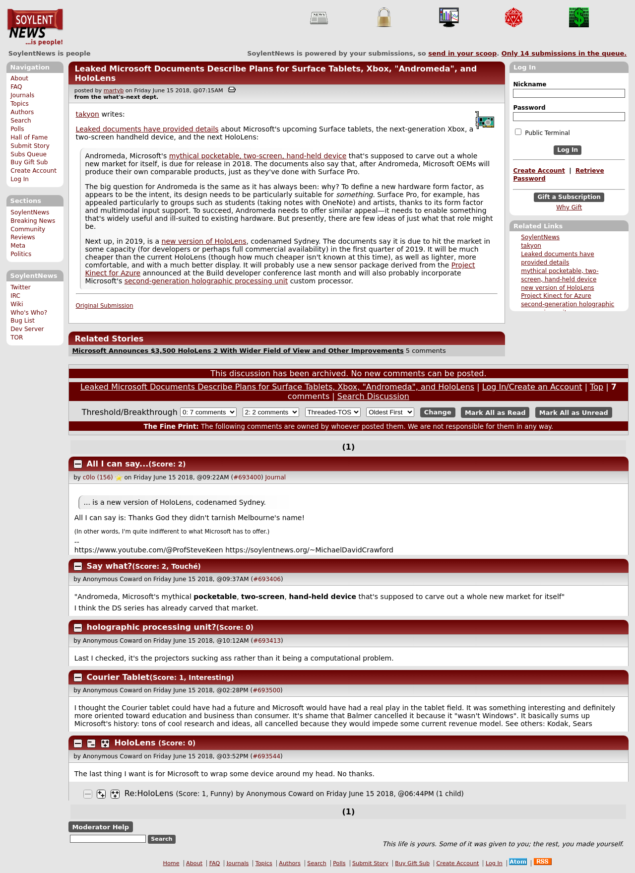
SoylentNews (35, 27)
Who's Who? (28, 312)
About (19, 78)
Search (20, 120)
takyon (531, 245)
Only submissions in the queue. (564, 53)
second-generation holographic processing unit (206, 281)
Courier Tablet (118, 677)
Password (529, 107)
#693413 (267, 640)
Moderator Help (100, 827)
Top (596, 387)
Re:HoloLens (149, 793)
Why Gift (569, 207)
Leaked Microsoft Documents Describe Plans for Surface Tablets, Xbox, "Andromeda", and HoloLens (277, 387)
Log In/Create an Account (532, 387)
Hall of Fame (29, 137)
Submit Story (30, 145)
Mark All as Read (495, 412)
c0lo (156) (98, 477)
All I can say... (118, 464)
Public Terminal (542, 132)
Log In (19, 179)
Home (171, 863)
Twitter (20, 287)
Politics (20, 254)
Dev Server (27, 329)
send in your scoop (462, 53)
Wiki (16, 304)
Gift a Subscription (569, 197)
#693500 (266, 690)
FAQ (16, 86)
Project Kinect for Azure (556, 295)
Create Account (33, 170)
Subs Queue (28, 154)
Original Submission (104, 305)
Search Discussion (373, 396)
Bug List (22, 320)
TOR (16, 337)
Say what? (109, 566)
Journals (22, 95)
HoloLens (135, 742)
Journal (275, 477)
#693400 (247, 477)
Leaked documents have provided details (147, 129)
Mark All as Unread (573, 412)
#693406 (267, 579)
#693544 (266, 756)
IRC (15, 295)
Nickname (529, 84)
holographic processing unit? (151, 627)
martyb (114, 90)
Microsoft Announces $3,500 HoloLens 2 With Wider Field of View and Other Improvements (237, 350)
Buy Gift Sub (29, 162)
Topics (19, 103)
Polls (17, 129)
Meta (17, 245)
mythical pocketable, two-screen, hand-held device (258, 156)
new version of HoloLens (557, 287)
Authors (22, 112)
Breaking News (32, 220)
